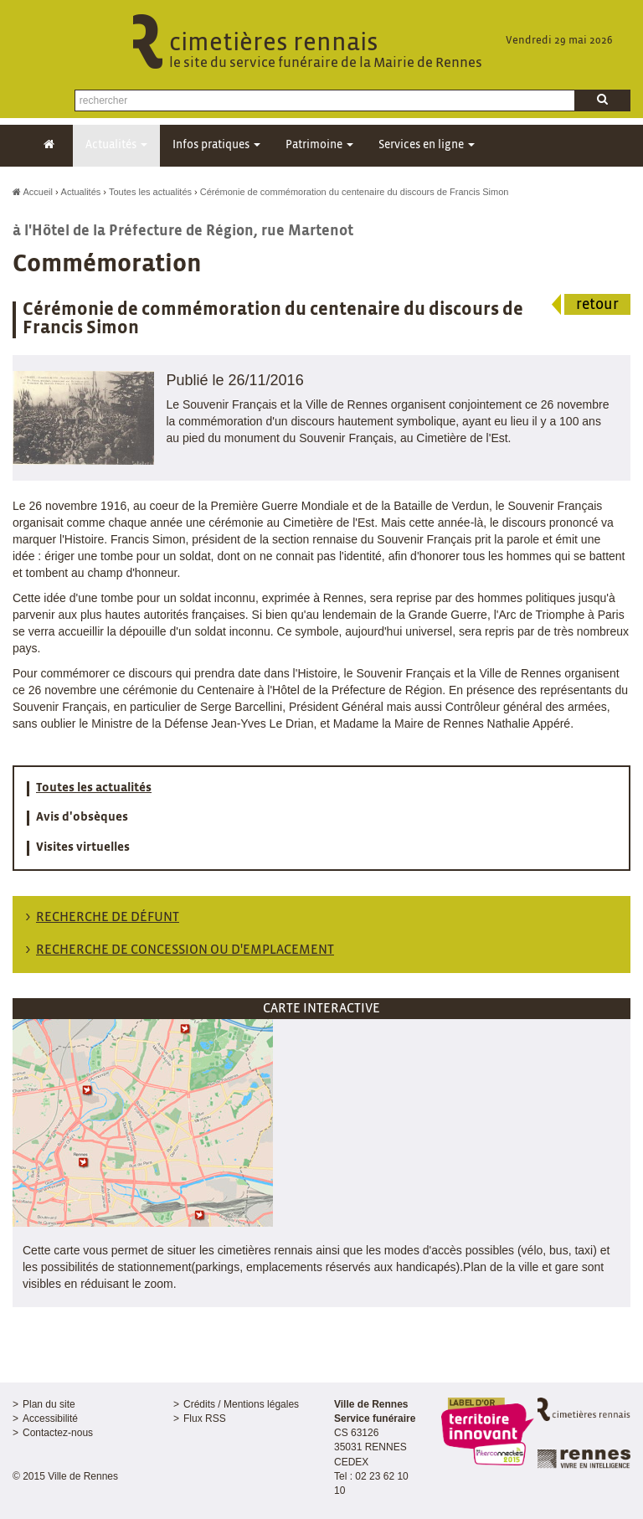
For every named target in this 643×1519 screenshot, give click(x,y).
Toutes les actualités (150, 192)
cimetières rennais (321, 51)
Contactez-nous (58, 1433)
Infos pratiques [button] (216, 145)
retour (597, 305)
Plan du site (49, 1404)
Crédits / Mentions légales (241, 1404)
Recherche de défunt (107, 917)
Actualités (81, 192)
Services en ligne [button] (426, 145)
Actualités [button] (116, 145)
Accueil (33, 192)
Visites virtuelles (83, 847)
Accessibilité (50, 1418)
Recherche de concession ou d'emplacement (185, 950)
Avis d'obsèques (82, 817)
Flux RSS (204, 1418)
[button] (143, 1122)
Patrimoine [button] (319, 145)
